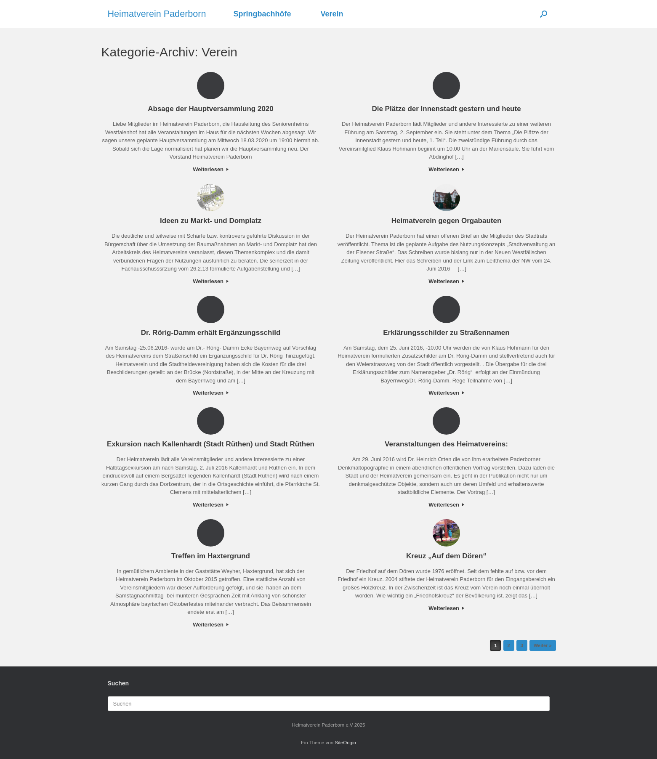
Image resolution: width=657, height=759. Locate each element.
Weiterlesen (210, 169)
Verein (332, 14)
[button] (543, 14)
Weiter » (543, 645)
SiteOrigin (345, 742)
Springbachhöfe (262, 14)
